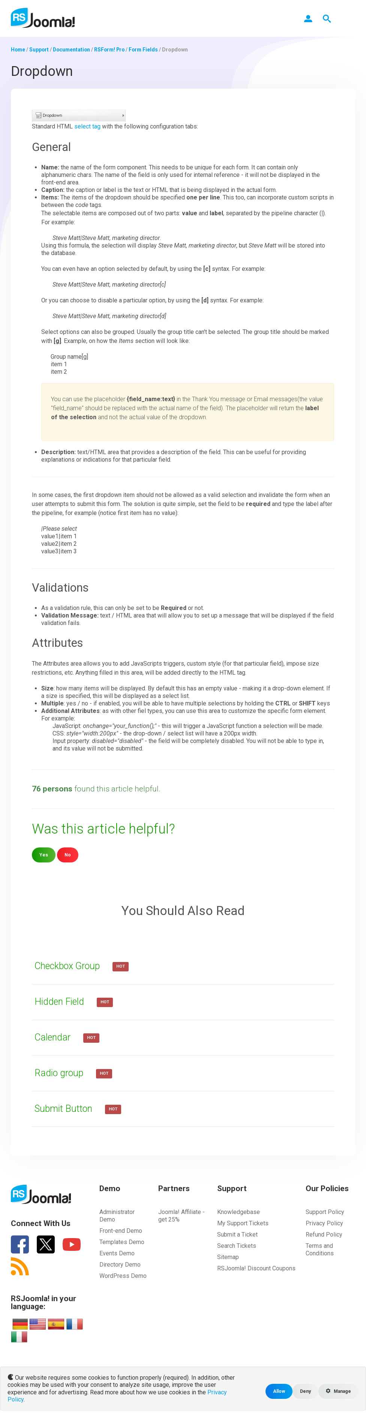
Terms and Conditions (320, 1249)
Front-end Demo (120, 1230)
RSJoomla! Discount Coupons (256, 1268)
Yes (43, 854)
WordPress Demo (123, 1275)
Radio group (60, 1072)
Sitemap (228, 1256)
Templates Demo (121, 1241)
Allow (277, 1391)
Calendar (54, 1036)
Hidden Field (61, 1001)
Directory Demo (120, 1264)
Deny (303, 1391)
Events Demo (117, 1252)
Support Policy (325, 1211)
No (67, 854)
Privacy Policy (324, 1222)
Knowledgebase (238, 1211)
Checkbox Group (70, 965)
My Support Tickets (242, 1222)
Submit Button (65, 1108)
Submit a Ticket (237, 1234)
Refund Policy (324, 1234)
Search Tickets (236, 1245)
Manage (337, 1391)
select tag (87, 126)
